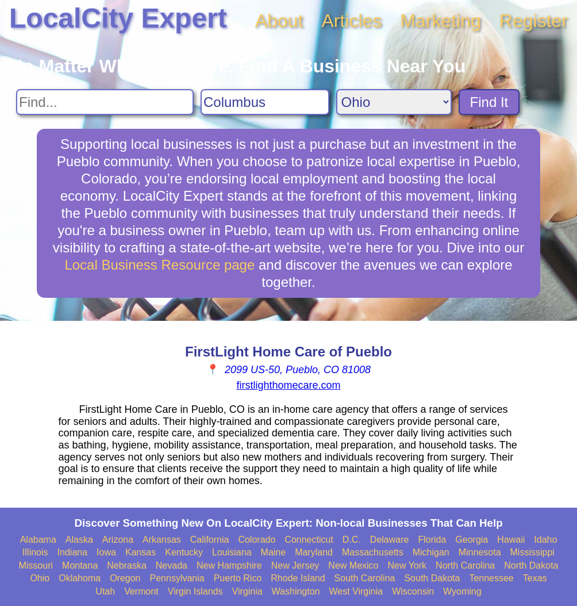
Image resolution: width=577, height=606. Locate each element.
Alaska (79, 539)
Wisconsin (413, 591)
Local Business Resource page (159, 265)
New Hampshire (229, 565)
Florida (432, 539)
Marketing (440, 20)
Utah (105, 591)
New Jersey (295, 565)
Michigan (431, 552)
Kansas (140, 552)
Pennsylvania (177, 578)
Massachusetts (372, 552)
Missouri (35, 565)
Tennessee (491, 578)
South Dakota (432, 578)
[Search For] (105, 102)
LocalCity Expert (118, 18)
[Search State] (394, 102)
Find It (489, 102)
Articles (351, 20)
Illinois (35, 552)
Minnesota (480, 552)
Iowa (106, 552)
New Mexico (353, 565)
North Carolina (465, 565)
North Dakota (531, 565)
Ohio (39, 578)
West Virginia (356, 591)
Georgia (471, 539)
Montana (80, 565)
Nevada (171, 565)
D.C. (352, 539)
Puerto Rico (238, 578)
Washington (296, 591)
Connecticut (308, 539)
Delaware (389, 539)
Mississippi (532, 552)
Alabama (38, 539)
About (279, 20)
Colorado (256, 539)
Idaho (545, 539)
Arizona (117, 539)
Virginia (247, 591)
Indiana (72, 552)
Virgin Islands (195, 591)
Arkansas (162, 539)
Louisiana (232, 552)
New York (406, 565)
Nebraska (126, 565)
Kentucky (184, 552)
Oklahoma (80, 578)
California (209, 539)
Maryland (314, 552)
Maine (273, 552)
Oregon (125, 578)
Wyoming (462, 591)
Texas (535, 578)
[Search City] (265, 102)
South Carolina (364, 578)
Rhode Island (298, 578)
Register (533, 20)
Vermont (141, 591)
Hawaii (511, 539)
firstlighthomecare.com (288, 385)
